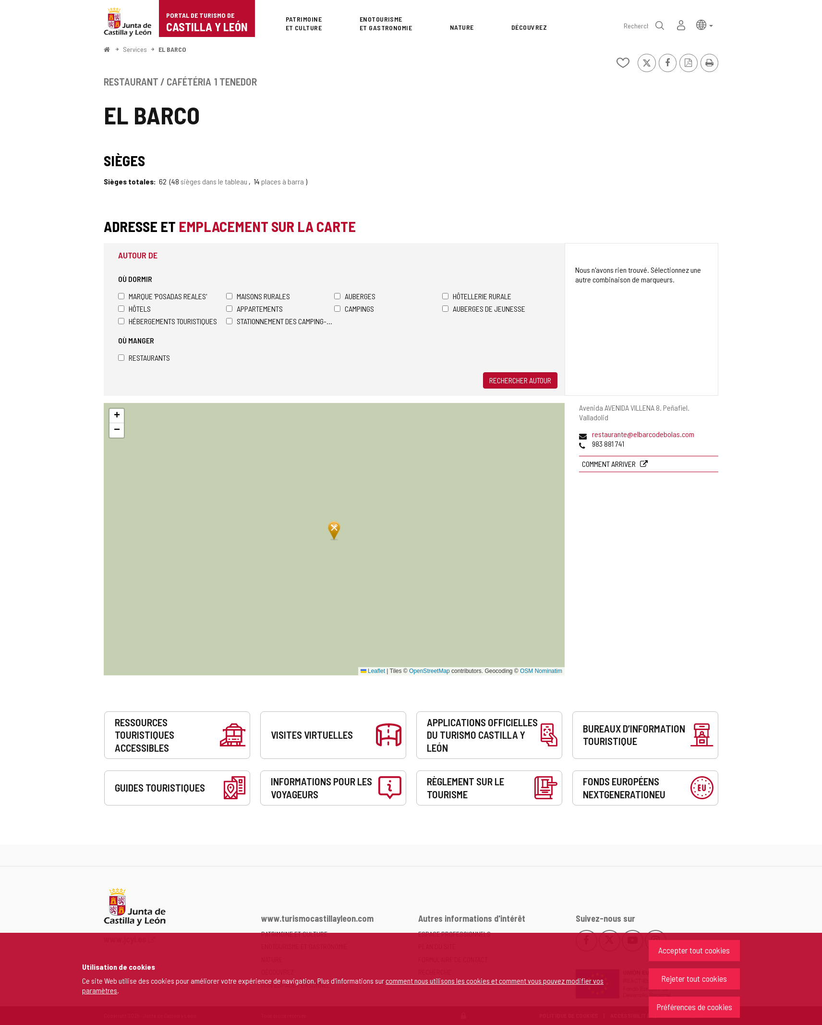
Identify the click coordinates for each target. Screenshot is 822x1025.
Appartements (254, 308)
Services (135, 49)
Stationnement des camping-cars (280, 321)
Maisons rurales (258, 296)
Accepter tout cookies (694, 950)
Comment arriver (609, 463)
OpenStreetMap (429, 671)
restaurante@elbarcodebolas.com (643, 434)
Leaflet (373, 671)
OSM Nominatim (541, 671)
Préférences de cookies (694, 1006)
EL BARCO (172, 49)
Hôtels (134, 308)
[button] (704, 24)
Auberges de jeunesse (483, 308)
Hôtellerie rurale (476, 296)
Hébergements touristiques (167, 321)
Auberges (354, 296)
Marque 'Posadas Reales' (162, 296)
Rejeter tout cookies (694, 978)
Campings (354, 308)
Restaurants (144, 357)
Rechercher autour (520, 380)
